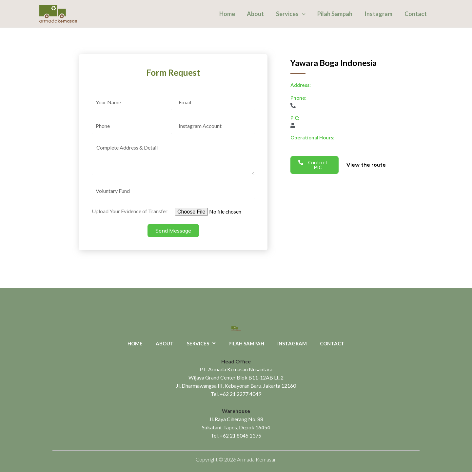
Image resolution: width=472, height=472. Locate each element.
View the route (366, 164)
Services (291, 13)
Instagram (379, 13)
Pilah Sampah (335, 13)
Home (228, 13)
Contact (415, 13)
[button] (314, 165)
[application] (302, 13)
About (256, 13)
